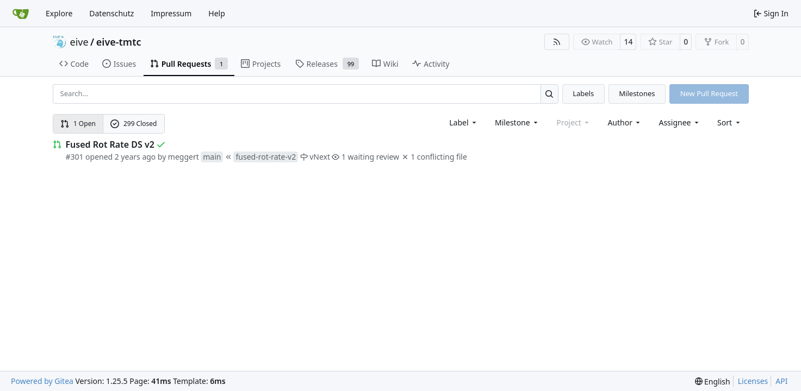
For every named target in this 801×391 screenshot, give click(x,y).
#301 (75, 157)
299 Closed (133, 123)
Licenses (753, 381)
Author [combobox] (624, 122)
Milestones (637, 93)
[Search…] (549, 93)
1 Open (78, 123)
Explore (59, 13)
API (781, 381)
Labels (583, 93)
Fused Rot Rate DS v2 (110, 144)
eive (79, 41)
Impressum (171, 13)
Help (216, 13)
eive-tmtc (118, 41)
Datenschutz (111, 13)
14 (628, 41)
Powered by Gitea (42, 381)
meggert (183, 157)
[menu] (729, 122)
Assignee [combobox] (679, 122)
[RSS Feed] (556, 42)
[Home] (20, 13)
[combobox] (463, 122)
